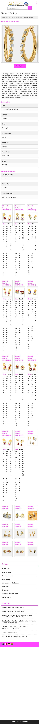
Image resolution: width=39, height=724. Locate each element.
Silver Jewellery (6, 579)
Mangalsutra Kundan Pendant (10, 583)
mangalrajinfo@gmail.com (19, 636)
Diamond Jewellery (17, 17)
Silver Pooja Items (7, 572)
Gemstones (5, 590)
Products (8, 17)
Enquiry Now (20, 66)
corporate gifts (6, 597)
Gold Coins (5, 586)
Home (3, 17)
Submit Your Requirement (19, 722)
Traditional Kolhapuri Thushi (10, 593)
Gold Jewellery (6, 569)
